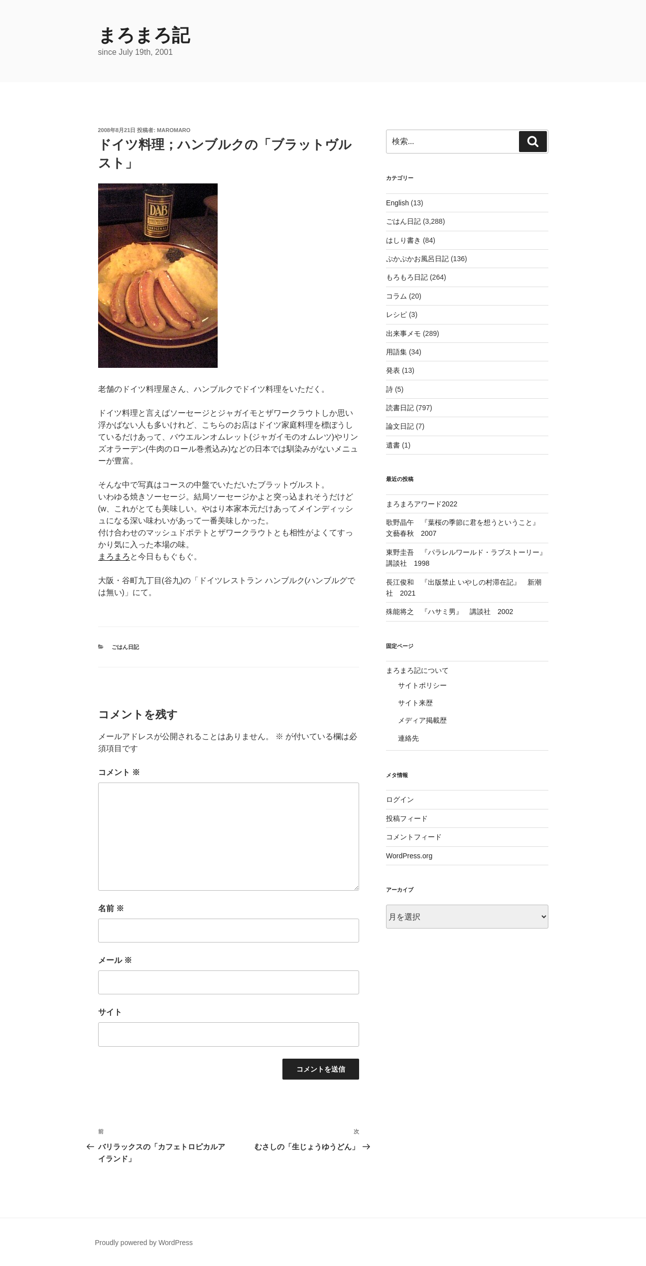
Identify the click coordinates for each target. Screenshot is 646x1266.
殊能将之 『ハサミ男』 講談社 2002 (449, 612)
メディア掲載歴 (422, 720)
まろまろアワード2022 (421, 504)
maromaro (173, 130)
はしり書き (403, 240)
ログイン (400, 799)
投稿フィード (407, 818)
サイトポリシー (422, 685)
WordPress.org (409, 856)
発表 (393, 370)
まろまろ (114, 556)
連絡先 (408, 738)
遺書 (393, 445)
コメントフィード (414, 837)
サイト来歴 (415, 703)
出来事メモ (403, 333)
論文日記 (400, 426)
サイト (110, 1012)
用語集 (396, 352)
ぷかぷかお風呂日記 (417, 259)
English (397, 203)
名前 (111, 908)
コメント (119, 772)
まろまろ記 (144, 35)
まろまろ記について (417, 670)
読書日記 (400, 408)
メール (115, 960)
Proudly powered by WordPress (144, 1243)
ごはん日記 (125, 647)
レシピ (396, 314)
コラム (396, 296)
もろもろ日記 (407, 277)
